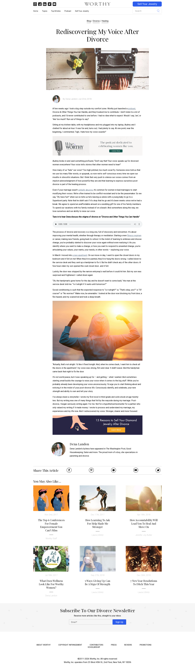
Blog (89, 21)
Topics (44, 11)
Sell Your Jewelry (147, 4)
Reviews (128, 645)
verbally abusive (85, 190)
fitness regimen (134, 235)
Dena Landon (71, 99)
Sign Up (119, 622)
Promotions (145, 645)
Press (114, 645)
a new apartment (79, 255)
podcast (131, 108)
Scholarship (94, 647)
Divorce (96, 21)
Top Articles (56, 11)
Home (35, 11)
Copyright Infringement (70, 645)
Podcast (67, 11)
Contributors (96, 645)
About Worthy (43, 645)
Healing (105, 21)
